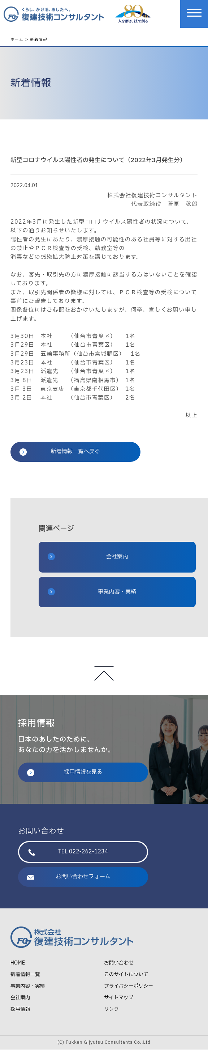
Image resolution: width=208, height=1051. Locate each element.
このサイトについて (126, 976)
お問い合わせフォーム (68, 878)
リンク (111, 1010)
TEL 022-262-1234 (68, 853)
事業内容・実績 (92, 593)
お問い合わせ (119, 964)
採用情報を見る (64, 773)
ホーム (16, 39)
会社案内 (88, 558)
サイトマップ (118, 999)
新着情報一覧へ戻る (60, 453)
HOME (17, 964)
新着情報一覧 (25, 976)
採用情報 (20, 1010)
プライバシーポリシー (128, 987)
